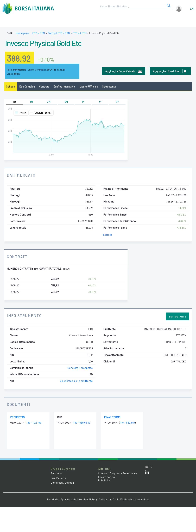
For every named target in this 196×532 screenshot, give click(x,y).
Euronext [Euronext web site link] (56, 473)
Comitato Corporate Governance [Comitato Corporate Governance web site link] (117, 473)
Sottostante (109, 86)
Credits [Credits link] (116, 499)
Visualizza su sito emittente (76, 380)
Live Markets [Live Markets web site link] (58, 477)
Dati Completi (27, 86)
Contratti (44, 86)
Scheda (10, 86)
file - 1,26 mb (34, 422)
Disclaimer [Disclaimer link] (83, 499)
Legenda (107, 234)
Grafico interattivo (64, 86)
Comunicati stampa (62, 482)
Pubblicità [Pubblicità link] (104, 480)
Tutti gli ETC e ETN (59, 33)
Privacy (93, 499)
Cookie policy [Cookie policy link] (105, 499)
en (192, 8)
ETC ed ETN (80, 33)
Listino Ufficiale (88, 86)
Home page (22, 33)
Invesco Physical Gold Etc (43, 43)
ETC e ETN (38, 33)
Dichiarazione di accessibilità (135, 499)
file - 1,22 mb (127, 422)
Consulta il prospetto (80, 367)
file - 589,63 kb (81, 422)
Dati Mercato (21, 175)
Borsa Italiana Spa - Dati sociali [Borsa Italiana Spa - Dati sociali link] (62, 499)
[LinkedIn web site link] (147, 473)
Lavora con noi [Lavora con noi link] (107, 476)
